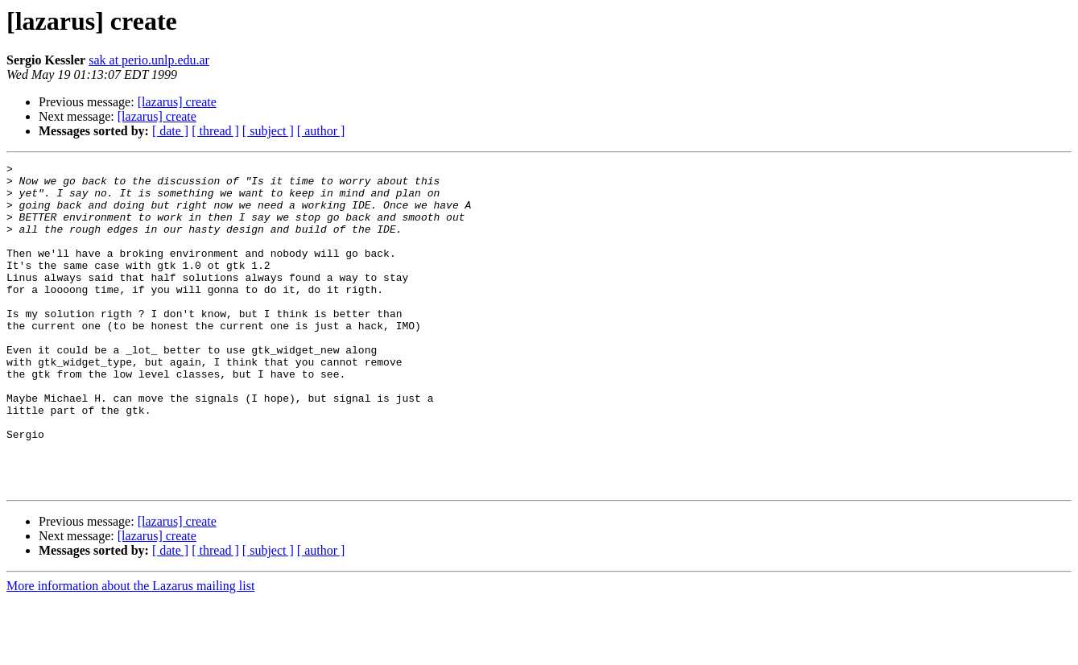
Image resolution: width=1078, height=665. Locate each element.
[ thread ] (215, 131)
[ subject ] (268, 131)
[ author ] (321, 131)
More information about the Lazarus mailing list (130, 651)
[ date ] (170, 131)
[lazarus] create (177, 102)
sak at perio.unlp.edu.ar (149, 60)
